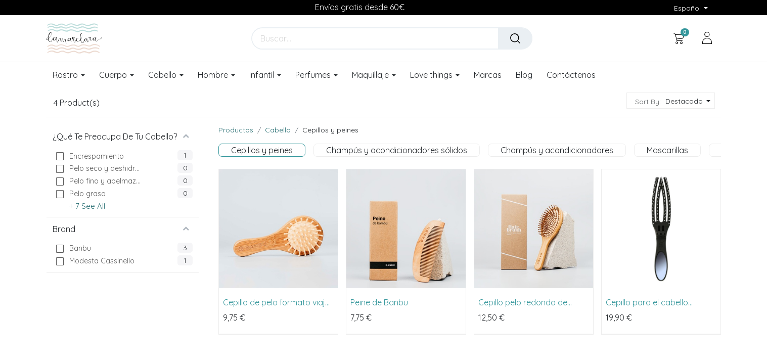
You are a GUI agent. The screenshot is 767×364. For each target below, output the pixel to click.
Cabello (278, 129)
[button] (687, 101)
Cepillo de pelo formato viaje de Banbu (276, 302)
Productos (235, 129)
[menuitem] (488, 75)
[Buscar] (515, 38)
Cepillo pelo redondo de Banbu (522, 302)
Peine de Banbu (379, 302)
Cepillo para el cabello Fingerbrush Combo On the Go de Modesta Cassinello (656, 302)
